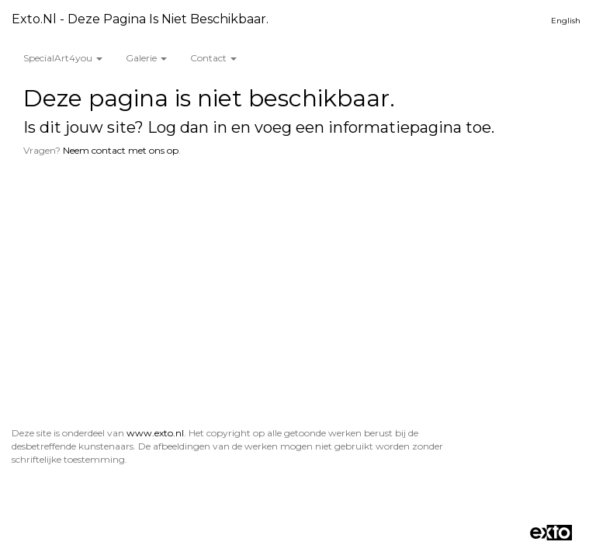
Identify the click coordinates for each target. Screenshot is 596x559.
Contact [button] (213, 58)
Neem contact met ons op (120, 150)
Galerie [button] (146, 58)
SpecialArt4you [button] (62, 58)
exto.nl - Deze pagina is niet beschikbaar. (140, 19)
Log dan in (187, 127)
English (565, 21)
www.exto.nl (155, 433)
